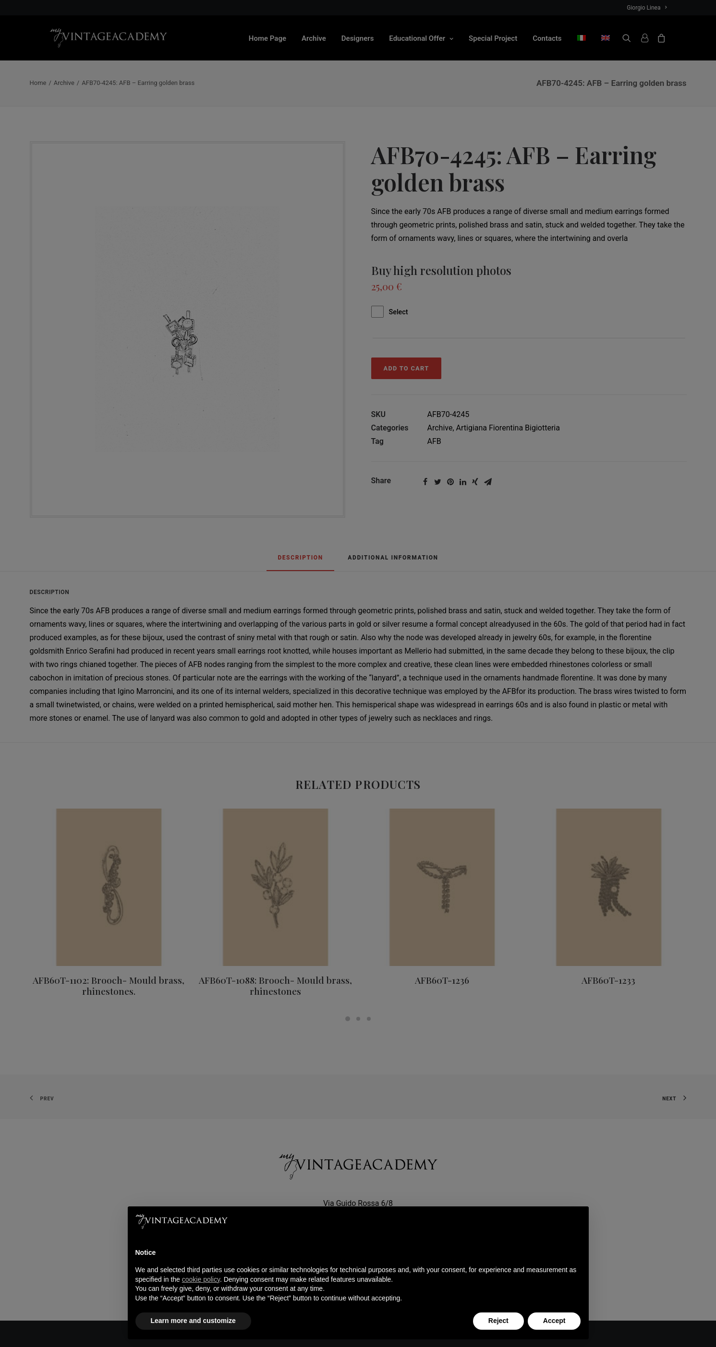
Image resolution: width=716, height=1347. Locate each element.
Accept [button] (554, 1320)
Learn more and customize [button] (193, 1320)
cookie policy (201, 1279)
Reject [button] (498, 1320)
